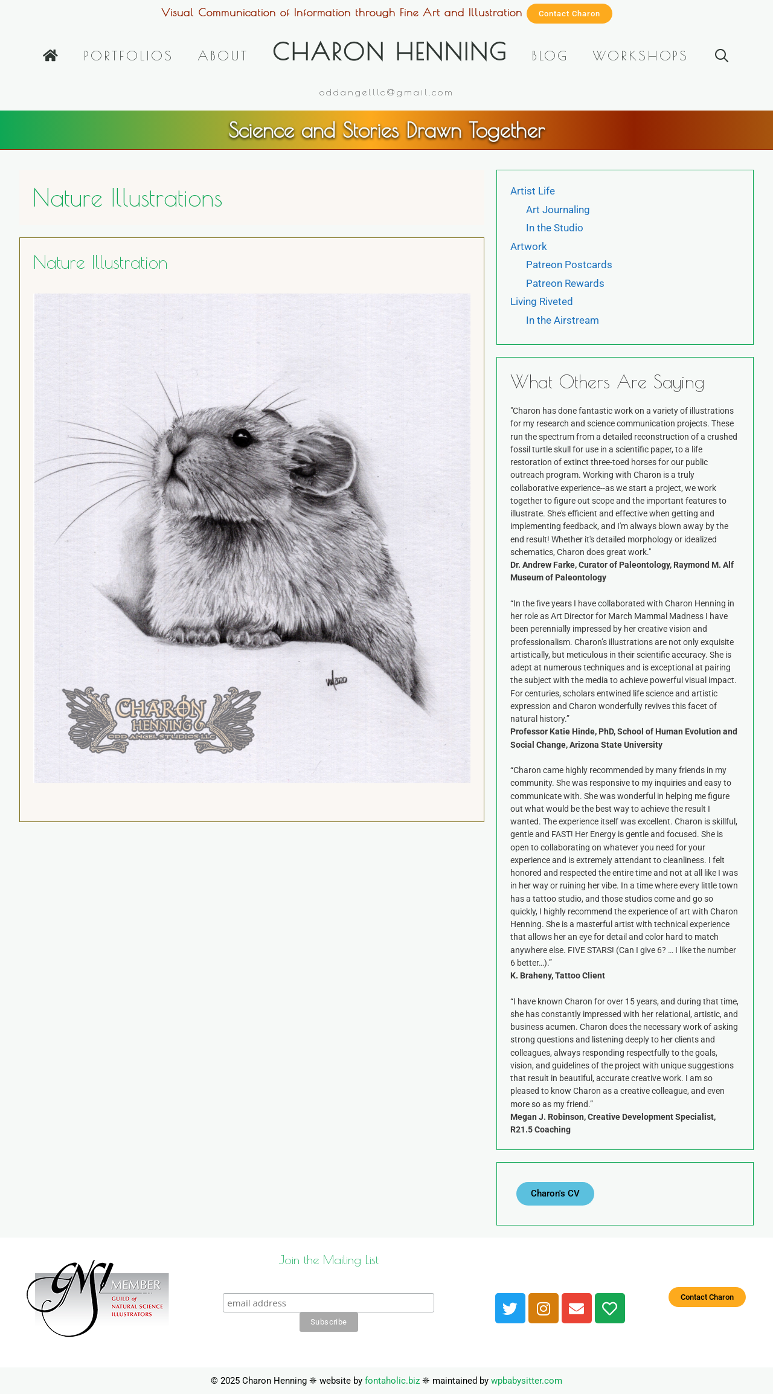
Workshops (640, 55)
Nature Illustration (100, 261)
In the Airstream (562, 320)
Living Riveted (541, 301)
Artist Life (532, 191)
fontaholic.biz (392, 1380)
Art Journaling (558, 210)
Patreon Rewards (565, 283)
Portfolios (128, 55)
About (222, 55)
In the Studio (554, 228)
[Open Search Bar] (721, 55)
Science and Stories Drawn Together (386, 129)
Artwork (528, 246)
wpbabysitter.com (526, 1380)
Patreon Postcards (569, 265)
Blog (549, 55)
